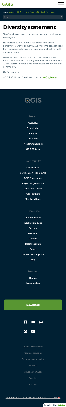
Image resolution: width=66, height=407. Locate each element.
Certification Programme (33, 173)
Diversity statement (33, 347)
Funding (33, 271)
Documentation (33, 218)
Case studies (33, 128)
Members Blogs (33, 199)
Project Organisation (33, 183)
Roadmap (33, 233)
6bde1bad (61, 405)
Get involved (33, 168)
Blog (33, 260)
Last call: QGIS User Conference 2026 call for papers (31, 12)
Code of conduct (33, 353)
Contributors (33, 194)
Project (33, 116)
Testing (33, 228)
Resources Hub (33, 244)
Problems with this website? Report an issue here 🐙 (33, 398)
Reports (33, 239)
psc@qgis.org (49, 77)
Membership (33, 283)
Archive (33, 384)
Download (33, 305)
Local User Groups (33, 189)
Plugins (33, 133)
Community (33, 161)
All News (33, 139)
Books (33, 249)
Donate (33, 278)
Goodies (33, 378)
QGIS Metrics (33, 149)
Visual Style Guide (33, 372)
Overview (33, 123)
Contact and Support (33, 254)
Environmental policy (33, 359)
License (33, 365)
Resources (33, 211)
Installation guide (33, 223)
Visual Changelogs (33, 144)
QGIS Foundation (33, 178)
